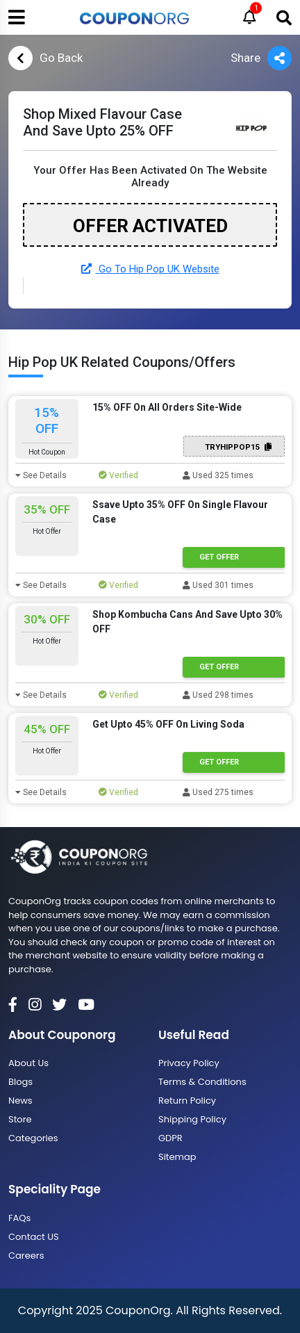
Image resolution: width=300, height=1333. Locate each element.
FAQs (19, 1218)
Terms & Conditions (202, 1081)
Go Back (45, 58)
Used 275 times (218, 792)
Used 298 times (218, 695)
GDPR (170, 1138)
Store (20, 1119)
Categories (33, 1138)
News (20, 1100)
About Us (28, 1063)
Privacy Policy (188, 1063)
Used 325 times (218, 475)
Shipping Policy (192, 1119)
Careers (26, 1255)
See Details (41, 475)
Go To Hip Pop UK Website (150, 269)
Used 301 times (218, 585)
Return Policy (187, 1100)
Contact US (33, 1236)
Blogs (20, 1081)
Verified (118, 475)
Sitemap (177, 1156)
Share (261, 58)
